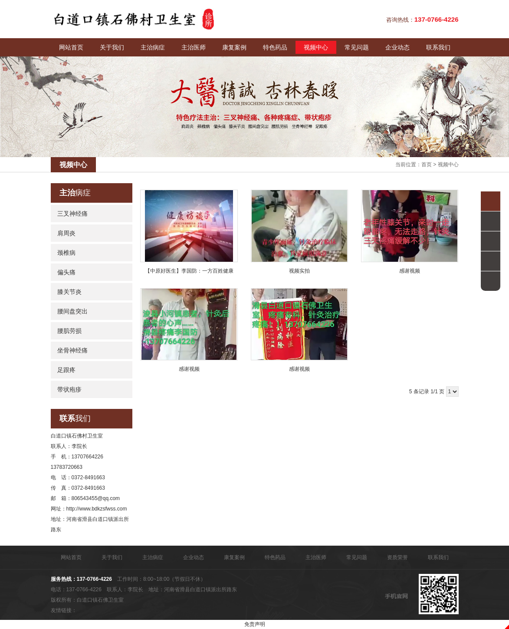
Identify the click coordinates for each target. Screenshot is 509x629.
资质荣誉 (397, 557)
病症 (75, 192)
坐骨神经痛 (72, 350)
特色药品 (275, 47)
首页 (426, 164)
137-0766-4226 (94, 579)
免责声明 (254, 624)
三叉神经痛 (72, 213)
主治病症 (153, 47)
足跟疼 (66, 369)
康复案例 (234, 47)
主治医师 (193, 47)
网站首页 (71, 47)
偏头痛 (66, 272)
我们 (75, 418)
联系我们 (438, 47)
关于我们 (112, 47)
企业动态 (397, 47)
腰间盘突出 (72, 311)
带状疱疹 (69, 389)
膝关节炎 (69, 291)
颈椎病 (66, 252)
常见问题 (357, 47)
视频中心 (316, 47)
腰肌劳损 (69, 330)
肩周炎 (66, 233)
